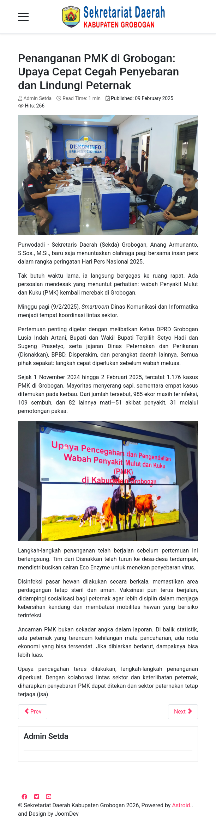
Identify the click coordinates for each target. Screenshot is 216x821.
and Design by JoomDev (48, 813)
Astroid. (181, 805)
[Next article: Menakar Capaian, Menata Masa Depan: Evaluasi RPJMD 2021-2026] (183, 711)
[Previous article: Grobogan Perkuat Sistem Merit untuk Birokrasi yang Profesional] (32, 711)
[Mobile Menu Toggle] (23, 17)
